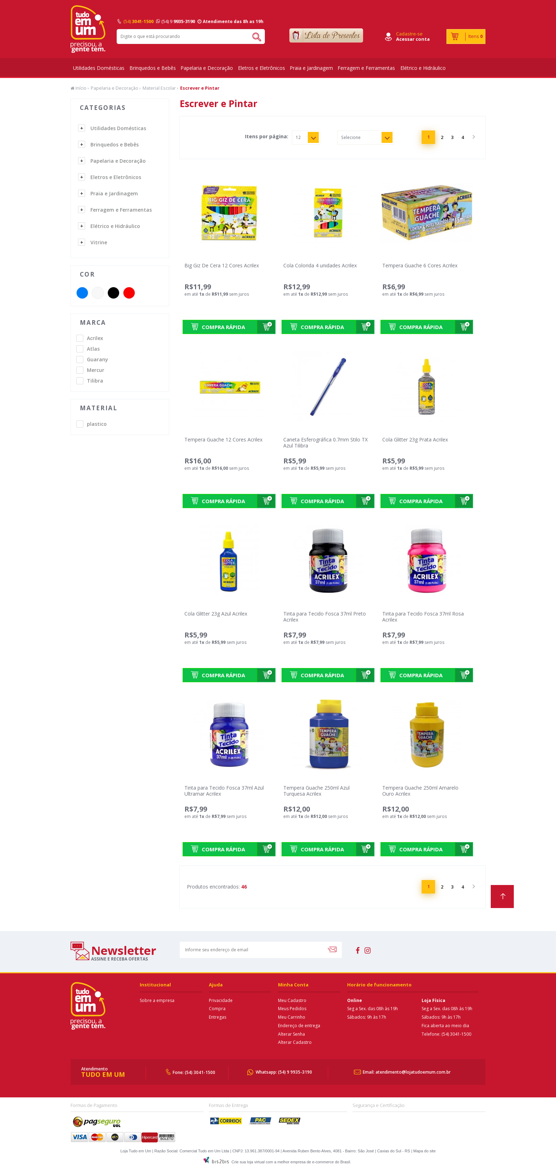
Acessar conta (413, 39)
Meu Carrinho (291, 1017)
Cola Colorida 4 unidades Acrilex (320, 265)
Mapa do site (424, 1151)
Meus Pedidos (292, 1009)
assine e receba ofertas (119, 959)
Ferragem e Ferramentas (366, 68)
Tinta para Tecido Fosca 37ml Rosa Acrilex (423, 616)
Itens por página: (266, 136)
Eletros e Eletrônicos (261, 68)
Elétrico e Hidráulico (423, 68)
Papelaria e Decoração (206, 68)
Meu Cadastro (292, 1000)
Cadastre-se (409, 33)
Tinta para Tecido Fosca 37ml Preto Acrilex (324, 616)
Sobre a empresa (157, 1000)
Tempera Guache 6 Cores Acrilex (419, 265)
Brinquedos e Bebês (152, 68)
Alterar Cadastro (295, 1042)
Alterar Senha (291, 1034)
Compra (217, 1009)
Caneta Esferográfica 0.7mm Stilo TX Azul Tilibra (325, 442)
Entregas (217, 1017)
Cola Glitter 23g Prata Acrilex (415, 439)
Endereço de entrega (299, 1026)
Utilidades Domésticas (98, 68)
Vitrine (98, 242)
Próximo (473, 137)
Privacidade (221, 1000)
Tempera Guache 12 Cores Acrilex (223, 439)
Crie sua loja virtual (248, 1162)
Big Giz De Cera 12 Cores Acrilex (221, 265)
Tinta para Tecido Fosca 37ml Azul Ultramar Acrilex (224, 790)
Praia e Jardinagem (311, 68)
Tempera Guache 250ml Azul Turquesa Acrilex (316, 790)
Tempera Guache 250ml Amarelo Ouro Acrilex (420, 790)
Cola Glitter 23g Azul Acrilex (215, 613)
